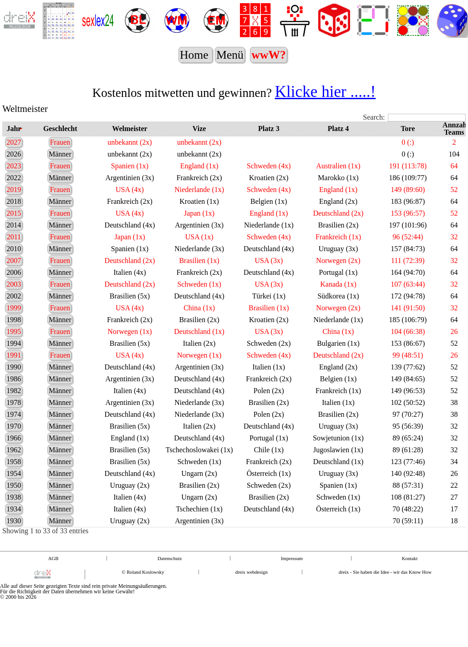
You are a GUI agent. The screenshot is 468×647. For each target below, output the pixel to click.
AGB (53, 565)
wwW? (270, 54)
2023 (13, 173)
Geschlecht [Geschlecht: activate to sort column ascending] (60, 136)
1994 (13, 350)
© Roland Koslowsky (143, 579)
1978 (13, 410)
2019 (13, 197)
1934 (13, 516)
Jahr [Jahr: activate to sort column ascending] (13, 136)
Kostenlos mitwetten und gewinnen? (234, 100)
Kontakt (409, 565)
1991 (13, 362)
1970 (13, 433)
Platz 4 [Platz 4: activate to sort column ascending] (338, 136)
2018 (13, 208)
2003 (13, 291)
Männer (60, 161)
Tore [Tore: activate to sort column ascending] (408, 136)
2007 (13, 268)
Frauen (60, 149)
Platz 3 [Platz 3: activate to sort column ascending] (269, 136)
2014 (13, 232)
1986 (13, 386)
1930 (13, 528)
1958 (13, 469)
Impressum (292, 565)
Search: (414, 125)
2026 (13, 161)
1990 (13, 374)
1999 (13, 315)
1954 (13, 481)
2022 (13, 185)
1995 (13, 339)
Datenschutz (170, 565)
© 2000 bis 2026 (18, 604)
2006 (13, 279)
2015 (13, 220)
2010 (13, 256)
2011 (14, 244)
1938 (13, 504)
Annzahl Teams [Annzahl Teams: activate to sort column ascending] (454, 136)
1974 (13, 421)
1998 (13, 327)
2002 (13, 303)
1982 (13, 398)
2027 (13, 149)
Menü (231, 62)
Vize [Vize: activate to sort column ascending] (199, 136)
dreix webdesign (251, 579)
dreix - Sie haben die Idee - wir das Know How (385, 579)
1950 (13, 492)
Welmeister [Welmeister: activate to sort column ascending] (129, 136)
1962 (13, 457)
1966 (13, 445)
